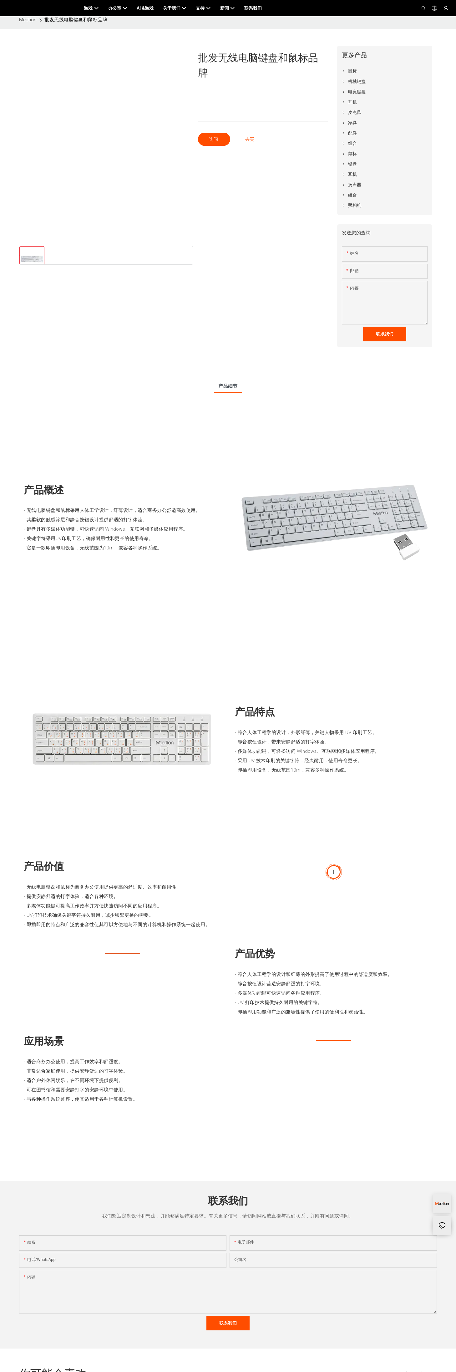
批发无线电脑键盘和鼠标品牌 (75, 20)
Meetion (28, 20)
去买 (249, 139)
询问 (214, 139)
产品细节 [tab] (228, 386)
